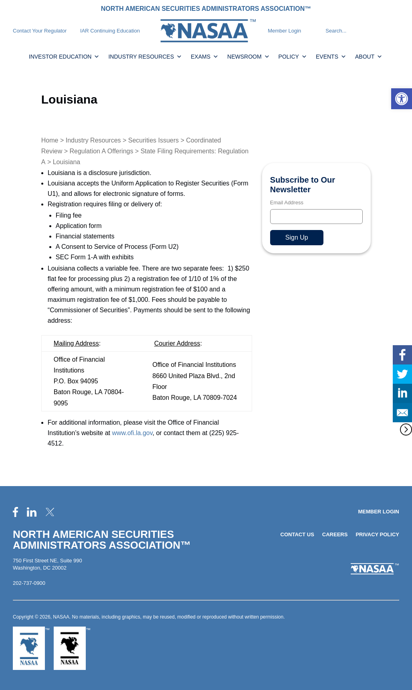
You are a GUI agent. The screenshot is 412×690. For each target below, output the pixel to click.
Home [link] (50, 140)
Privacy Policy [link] (377, 534)
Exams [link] (204, 57)
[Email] (316, 216)
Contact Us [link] (297, 534)
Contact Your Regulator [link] (40, 31)
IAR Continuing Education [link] (110, 31)
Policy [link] (293, 57)
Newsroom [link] (248, 57)
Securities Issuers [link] (153, 140)
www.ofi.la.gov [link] (132, 432)
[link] (401, 98)
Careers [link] (335, 534)
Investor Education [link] (64, 57)
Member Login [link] (284, 31)
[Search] (318, 31)
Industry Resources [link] (145, 57)
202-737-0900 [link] (29, 583)
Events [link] (331, 57)
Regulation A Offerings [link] (101, 151)
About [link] (368, 57)
